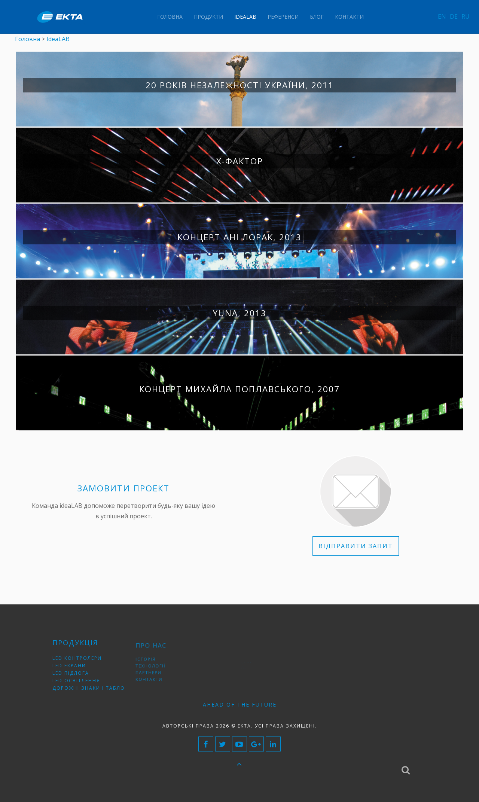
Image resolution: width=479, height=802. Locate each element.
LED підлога (75, 672)
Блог (317, 16)
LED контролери (80, 660)
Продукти (208, 16)
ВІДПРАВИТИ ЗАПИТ (355, 546)
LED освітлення (80, 677)
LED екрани (74, 666)
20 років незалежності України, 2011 (240, 85)
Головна (170, 16)
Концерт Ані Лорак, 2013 (239, 237)
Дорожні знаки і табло (89, 683)
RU (465, 16)
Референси (283, 16)
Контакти (349, 16)
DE (454, 16)
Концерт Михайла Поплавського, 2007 (239, 389)
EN (442, 16)
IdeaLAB (245, 16)
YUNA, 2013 (239, 313)
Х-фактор (239, 161)
